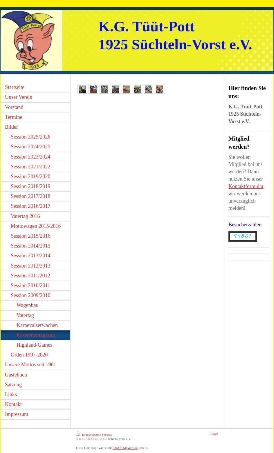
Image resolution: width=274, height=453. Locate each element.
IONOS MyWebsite (125, 448)
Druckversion (88, 434)
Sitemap (107, 434)
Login (214, 433)
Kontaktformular (245, 186)
